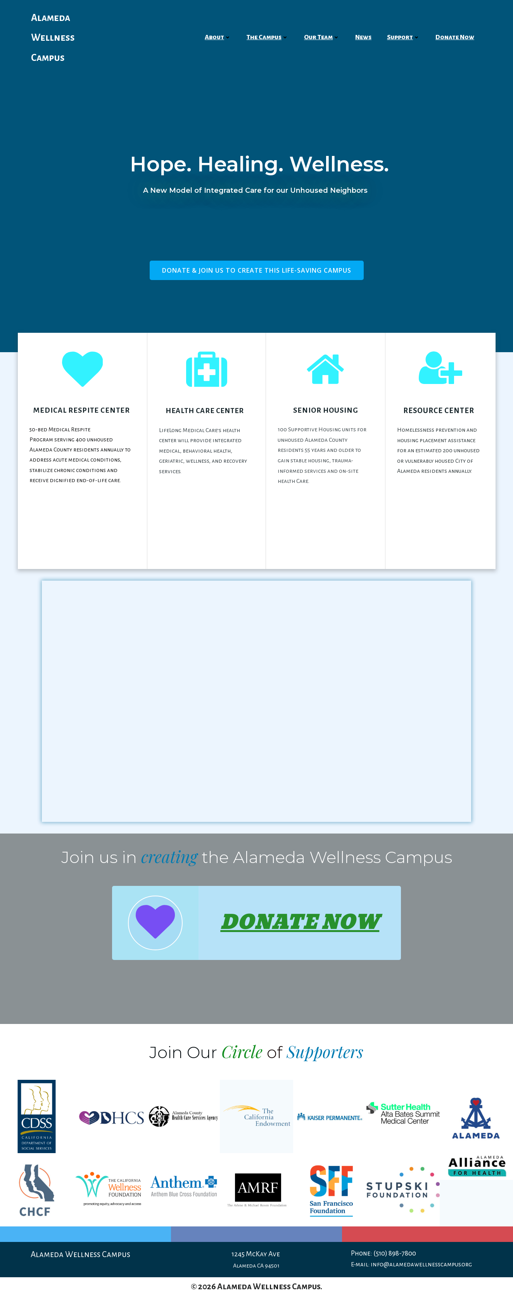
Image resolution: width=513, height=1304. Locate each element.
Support (403, 37)
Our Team (322, 37)
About (218, 37)
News (363, 37)
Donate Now (454, 37)
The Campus (267, 37)
